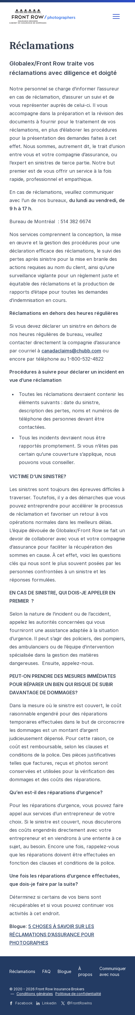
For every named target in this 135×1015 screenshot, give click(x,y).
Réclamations (22, 971)
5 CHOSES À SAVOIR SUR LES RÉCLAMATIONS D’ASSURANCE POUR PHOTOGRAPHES (51, 934)
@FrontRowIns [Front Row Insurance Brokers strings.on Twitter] (76, 1003)
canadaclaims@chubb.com (71, 351)
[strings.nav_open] (116, 16)
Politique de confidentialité (78, 994)
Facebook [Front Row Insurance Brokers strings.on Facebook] (21, 1003)
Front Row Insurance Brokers (60, 989)
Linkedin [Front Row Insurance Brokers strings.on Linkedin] (46, 1003)
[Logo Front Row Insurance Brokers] (42, 16)
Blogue (64, 971)
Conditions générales (34, 994)
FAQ (46, 971)
